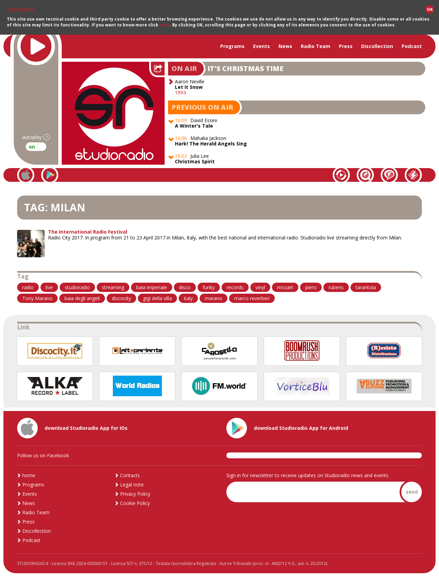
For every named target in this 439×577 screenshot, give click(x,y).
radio (28, 287)
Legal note (132, 484)
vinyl (260, 287)
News (285, 46)
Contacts (130, 475)
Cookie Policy (135, 503)
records (235, 287)
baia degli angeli (82, 298)
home (28, 475)
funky (209, 287)
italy (188, 298)
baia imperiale (151, 287)
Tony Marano (37, 298)
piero (311, 287)
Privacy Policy (135, 494)
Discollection (377, 46)
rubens (336, 287)
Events (261, 46)
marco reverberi (252, 298)
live (49, 287)
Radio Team (315, 46)
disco (185, 287)
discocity (121, 298)
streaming (113, 287)
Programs (232, 46)
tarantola (366, 287)
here (164, 24)
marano (213, 298)
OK (430, 9)
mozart (285, 287)
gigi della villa (157, 298)
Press (346, 46)
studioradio (77, 287)
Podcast (412, 46)
